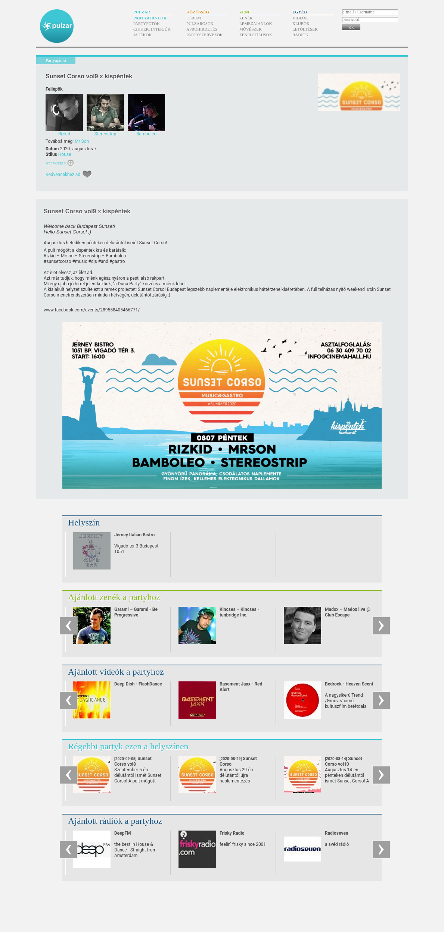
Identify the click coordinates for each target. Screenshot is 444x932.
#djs (92, 261)
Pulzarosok (200, 23)
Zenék (246, 18)
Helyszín (84, 522)
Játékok (142, 34)
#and (103, 261)
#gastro (117, 261)
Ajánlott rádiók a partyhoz (115, 821)
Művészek (250, 29)
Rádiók (300, 34)
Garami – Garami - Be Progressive (136, 612)
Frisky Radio (232, 833)
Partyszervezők (204, 34)
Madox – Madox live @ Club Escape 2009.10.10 (347, 615)
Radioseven (336, 833)
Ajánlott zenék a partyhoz (114, 597)
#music (79, 261)
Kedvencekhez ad (63, 174)
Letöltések (305, 29)
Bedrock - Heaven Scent (349, 684)
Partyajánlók (150, 18)
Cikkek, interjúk (152, 29)
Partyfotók (146, 23)
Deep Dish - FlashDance (138, 684)
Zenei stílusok (255, 34)
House (64, 154)
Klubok (301, 23)
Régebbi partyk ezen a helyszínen (128, 746)
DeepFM (122, 833)
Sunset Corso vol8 (133, 764)
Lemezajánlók (255, 23)
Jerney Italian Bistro (134, 534)
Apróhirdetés (201, 29)
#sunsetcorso (57, 261)
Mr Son (82, 141)
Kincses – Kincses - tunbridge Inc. (239, 612)
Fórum (193, 18)
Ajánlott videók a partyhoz (116, 672)
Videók (300, 18)
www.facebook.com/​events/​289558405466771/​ (92, 310)
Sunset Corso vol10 (343, 764)
